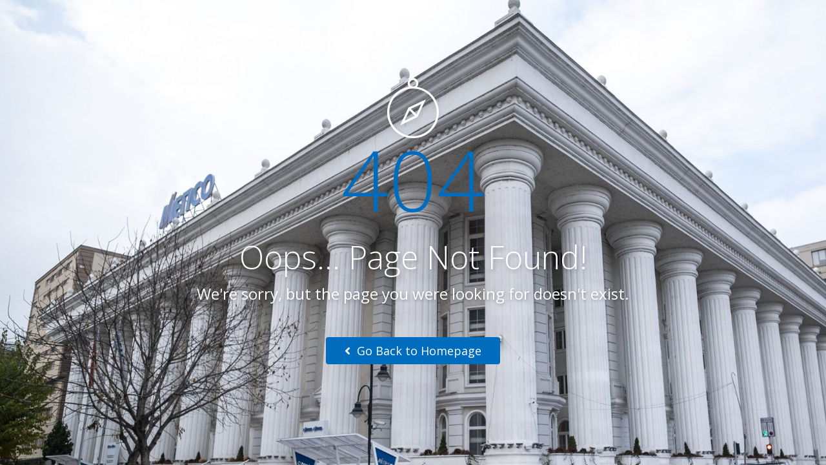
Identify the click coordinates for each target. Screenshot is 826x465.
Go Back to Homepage (413, 350)
